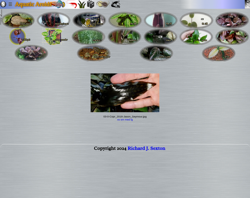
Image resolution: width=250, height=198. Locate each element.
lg (132, 119)
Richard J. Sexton (146, 150)
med (127, 119)
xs (118, 119)
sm (122, 119)
